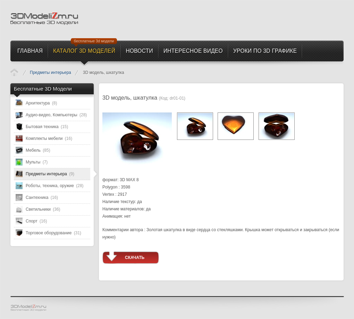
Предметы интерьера (50, 72)
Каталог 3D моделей (14, 72)
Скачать (134, 257)
